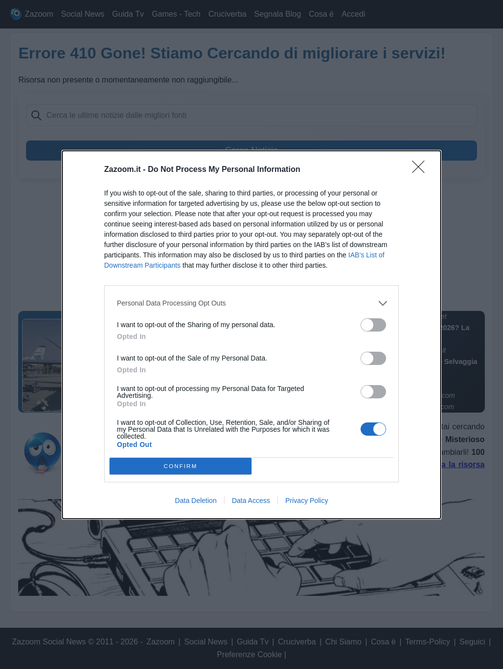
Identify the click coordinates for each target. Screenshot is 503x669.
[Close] (421, 170)
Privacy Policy (306, 500)
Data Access (251, 500)
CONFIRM (180, 466)
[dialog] (251, 335)
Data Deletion (196, 500)
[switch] (373, 325)
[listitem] (251, 303)
